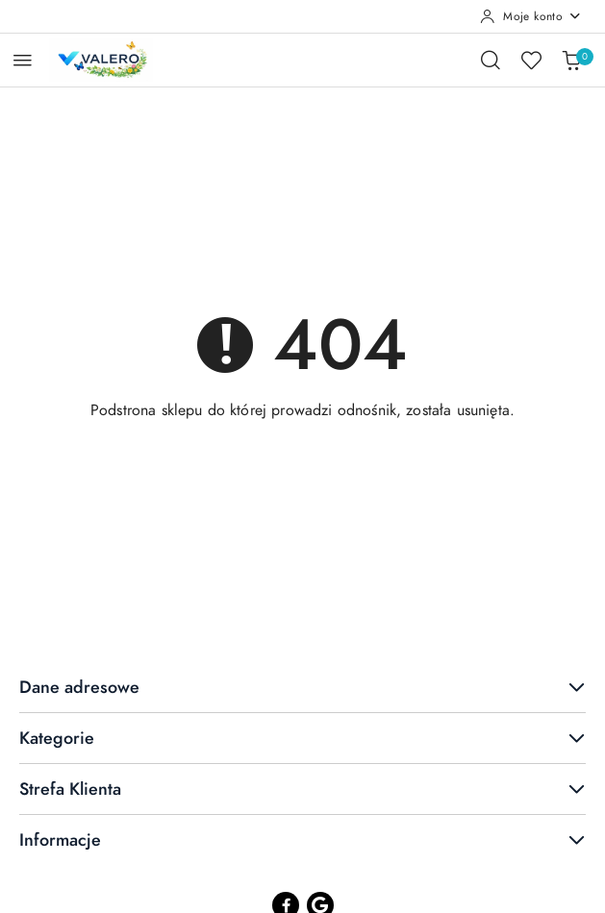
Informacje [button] (302, 839)
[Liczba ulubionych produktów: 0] (531, 59)
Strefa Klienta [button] (302, 789)
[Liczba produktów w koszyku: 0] (571, 59)
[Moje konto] (531, 16)
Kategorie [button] (302, 738)
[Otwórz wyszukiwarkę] (490, 59)
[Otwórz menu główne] (23, 60)
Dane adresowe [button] (302, 687)
